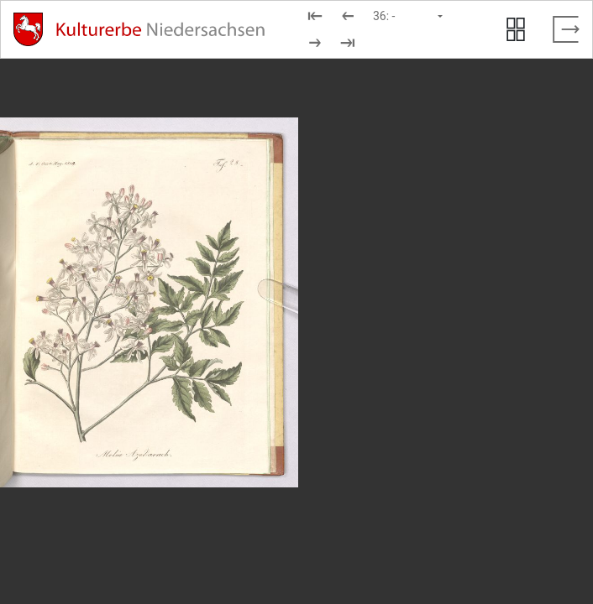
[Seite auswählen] (409, 16)
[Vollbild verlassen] (566, 29)
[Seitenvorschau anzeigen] (515, 29)
